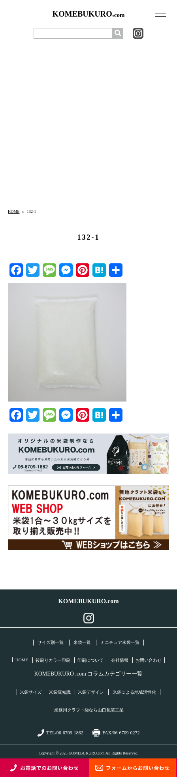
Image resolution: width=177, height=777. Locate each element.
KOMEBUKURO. (89, 14)
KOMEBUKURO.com (88, 601)
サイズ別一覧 (51, 642)
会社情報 (119, 660)
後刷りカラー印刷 (53, 660)
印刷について (90, 660)
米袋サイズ (30, 692)
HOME (13, 211)
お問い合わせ (149, 660)
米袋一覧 (82, 642)
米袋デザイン (91, 692)
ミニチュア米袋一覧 (119, 642)
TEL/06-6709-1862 (60, 733)
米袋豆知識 (60, 692)
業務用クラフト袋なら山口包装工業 (89, 710)
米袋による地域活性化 (134, 692)
